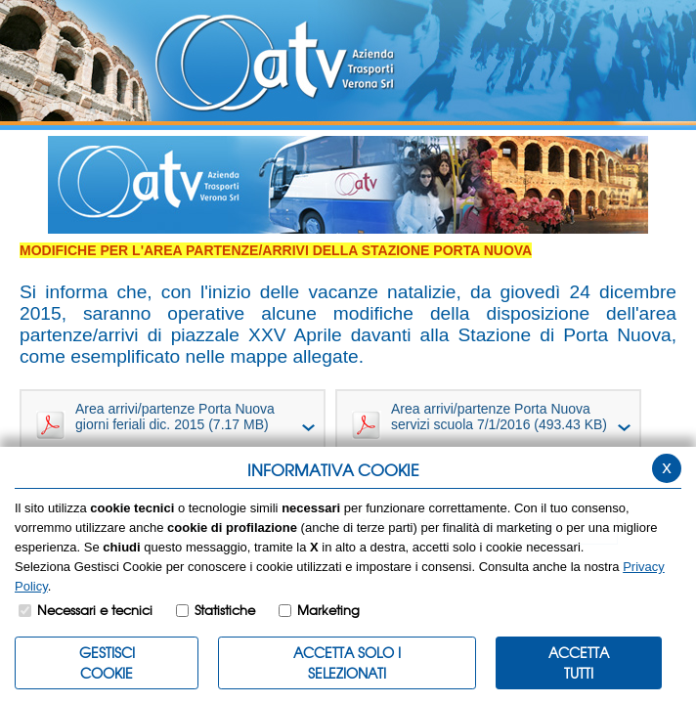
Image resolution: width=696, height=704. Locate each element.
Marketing (328, 609)
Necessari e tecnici (94, 609)
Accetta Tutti (578, 662)
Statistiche (225, 609)
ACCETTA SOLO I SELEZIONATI (347, 662)
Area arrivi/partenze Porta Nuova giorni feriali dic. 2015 (155, 420)
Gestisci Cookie (107, 662)
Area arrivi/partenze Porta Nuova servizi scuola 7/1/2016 (479, 420)
